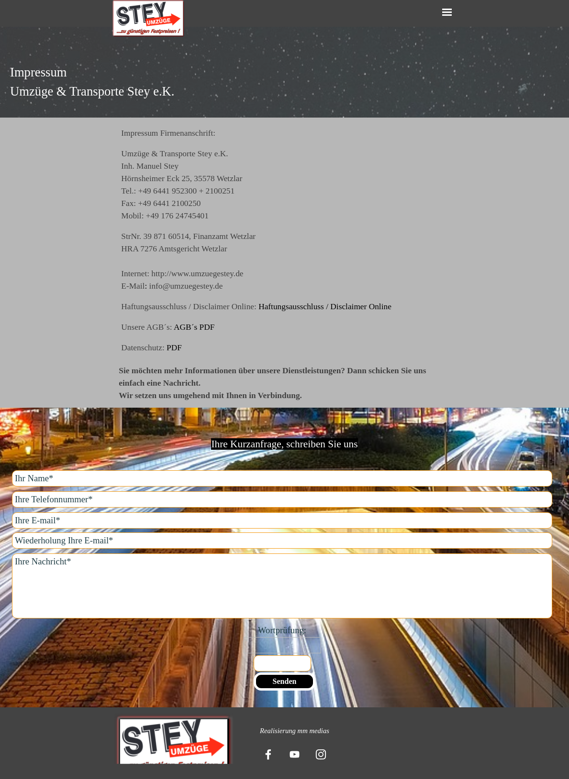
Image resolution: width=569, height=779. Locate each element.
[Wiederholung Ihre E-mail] (282, 540)
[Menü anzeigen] (447, 12)
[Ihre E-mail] (282, 520)
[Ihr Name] (282, 478)
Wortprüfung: (282, 630)
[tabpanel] (284, 82)
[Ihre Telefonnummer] (282, 499)
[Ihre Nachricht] (282, 585)
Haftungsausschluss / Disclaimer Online (324, 306)
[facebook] (268, 754)
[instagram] (321, 754)
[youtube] (294, 754)
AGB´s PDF (194, 327)
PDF (174, 347)
